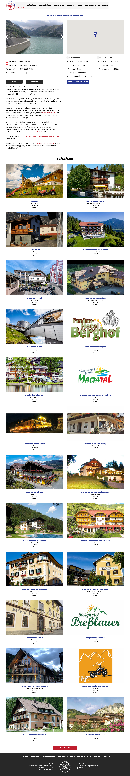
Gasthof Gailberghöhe (95, 298)
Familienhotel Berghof (95, 347)
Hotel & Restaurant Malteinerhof (95, 541)
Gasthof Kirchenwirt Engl (95, 444)
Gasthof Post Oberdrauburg (34, 589)
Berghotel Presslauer (95, 638)
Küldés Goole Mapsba (78, 82)
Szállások (65, 748)
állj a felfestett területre (44, 143)
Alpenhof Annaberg (95, 201)
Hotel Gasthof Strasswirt (34, 735)
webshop (70, 5)
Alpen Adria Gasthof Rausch (35, 686)
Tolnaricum (34, 250)
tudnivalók (90, 5)
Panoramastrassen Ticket (32, 132)
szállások (31, 5)
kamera (34, 82)
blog (80, 5)
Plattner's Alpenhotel (95, 735)
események (59, 5)
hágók (21, 8)
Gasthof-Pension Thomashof (95, 589)
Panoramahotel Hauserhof (95, 250)
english (106, 757)
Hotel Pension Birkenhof (34, 541)
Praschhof (34, 201)
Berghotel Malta (34, 347)
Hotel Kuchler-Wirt (34, 298)
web (14, 82)
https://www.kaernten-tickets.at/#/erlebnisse (41, 136)
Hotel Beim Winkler (34, 492)
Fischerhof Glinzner (34, 395)
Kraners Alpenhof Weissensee (95, 492)
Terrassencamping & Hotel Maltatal (95, 395)
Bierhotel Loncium (34, 638)
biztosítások (45, 5)
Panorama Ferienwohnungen (95, 686)
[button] (95, 34)
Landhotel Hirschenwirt (35, 444)
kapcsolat (103, 5)
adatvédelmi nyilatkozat (85, 764)
